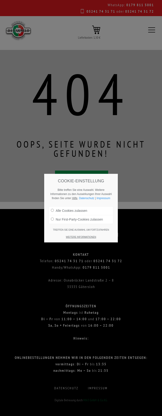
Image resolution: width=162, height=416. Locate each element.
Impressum (103, 198)
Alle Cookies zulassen (69, 210)
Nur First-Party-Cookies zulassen (77, 219)
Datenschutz (86, 198)
